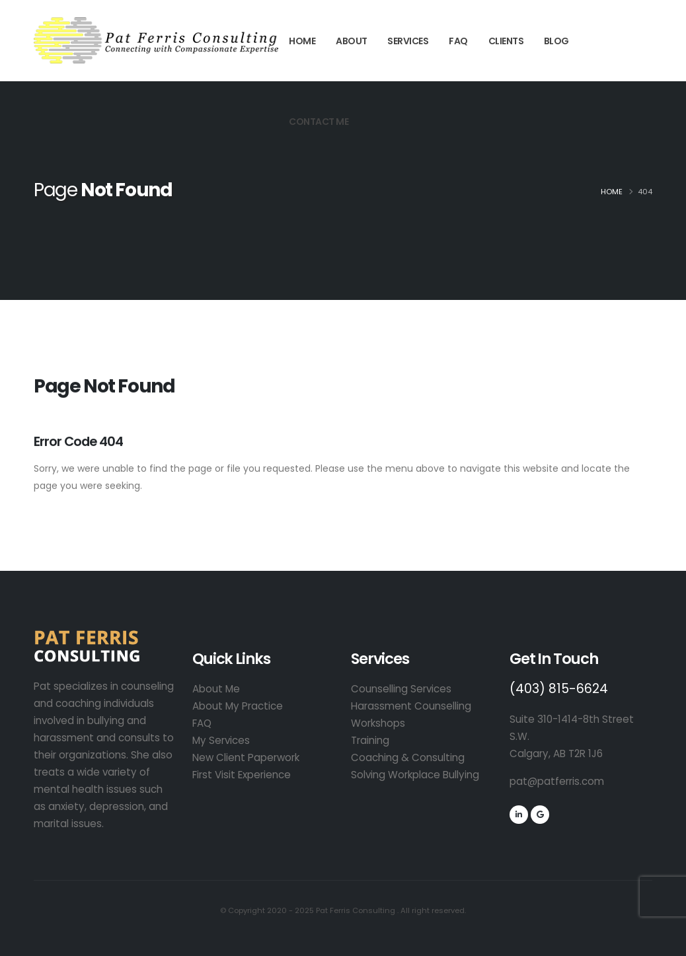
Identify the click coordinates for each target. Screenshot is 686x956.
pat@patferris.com (557, 781)
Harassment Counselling (411, 706)
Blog (556, 41)
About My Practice (237, 706)
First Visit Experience (241, 775)
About (351, 41)
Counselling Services (401, 689)
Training (370, 740)
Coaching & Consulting (408, 757)
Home (302, 41)
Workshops (378, 723)
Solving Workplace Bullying (415, 775)
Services (407, 41)
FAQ (458, 41)
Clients (506, 41)
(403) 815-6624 (559, 689)
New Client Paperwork (245, 757)
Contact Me (318, 121)
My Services (221, 740)
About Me (216, 689)
